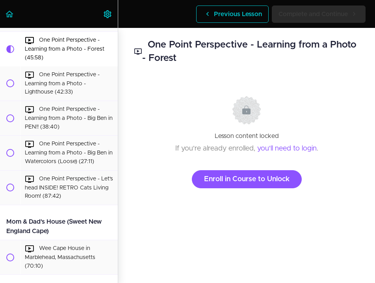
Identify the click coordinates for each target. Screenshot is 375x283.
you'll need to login (287, 148)
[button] (10, 14)
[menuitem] (108, 14)
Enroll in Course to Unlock (247, 179)
